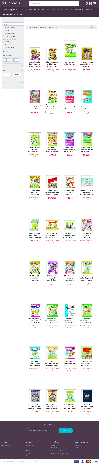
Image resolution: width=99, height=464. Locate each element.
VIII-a (48, 10)
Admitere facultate (9, 14)
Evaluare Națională (76, 10)
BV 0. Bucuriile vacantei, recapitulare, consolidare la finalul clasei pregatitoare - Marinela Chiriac (69, 278)
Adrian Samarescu (10, 27)
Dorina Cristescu (9, 47)
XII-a (66, 10)
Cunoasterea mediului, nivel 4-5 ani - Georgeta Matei (52, 320)
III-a (26, 10)
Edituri (28, 450)
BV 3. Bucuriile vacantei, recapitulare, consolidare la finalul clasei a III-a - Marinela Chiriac (34, 278)
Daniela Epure (9, 42)
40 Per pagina (54, 27)
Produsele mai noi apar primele (37, 27)
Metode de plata (56, 448)
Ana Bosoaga (8, 30)
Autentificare (5, 445)
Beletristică (20, 14)
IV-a (30, 10)
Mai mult (6, 52)
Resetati (21, 87)
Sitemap (28, 453)
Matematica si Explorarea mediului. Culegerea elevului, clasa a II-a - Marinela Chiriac (69, 192)
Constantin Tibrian (10, 39)
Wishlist (77, 448)
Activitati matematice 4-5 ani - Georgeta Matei (34, 363)
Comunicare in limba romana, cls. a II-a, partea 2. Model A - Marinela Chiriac (69, 107)
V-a (35, 10)
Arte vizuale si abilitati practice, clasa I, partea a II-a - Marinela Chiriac (52, 235)
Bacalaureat (88, 10)
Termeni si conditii (57, 456)
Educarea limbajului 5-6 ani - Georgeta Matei (52, 363)
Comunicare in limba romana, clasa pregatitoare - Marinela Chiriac (34, 235)
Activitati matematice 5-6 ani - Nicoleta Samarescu (69, 320)
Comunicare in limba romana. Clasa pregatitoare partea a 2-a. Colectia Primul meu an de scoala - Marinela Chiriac (34, 64)
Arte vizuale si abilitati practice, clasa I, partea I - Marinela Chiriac (69, 235)
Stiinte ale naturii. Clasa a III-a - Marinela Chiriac (51, 107)
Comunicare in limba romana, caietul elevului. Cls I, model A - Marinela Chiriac (87, 107)
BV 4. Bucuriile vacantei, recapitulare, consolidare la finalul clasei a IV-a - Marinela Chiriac (34, 192)
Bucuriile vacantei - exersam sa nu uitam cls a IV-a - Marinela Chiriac (51, 406)
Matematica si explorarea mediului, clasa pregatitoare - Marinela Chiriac (69, 406)
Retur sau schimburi (57, 450)
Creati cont (5, 448)
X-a (58, 10)
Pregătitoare (13, 10)
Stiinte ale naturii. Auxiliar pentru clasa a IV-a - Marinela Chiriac (51, 64)
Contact (28, 448)
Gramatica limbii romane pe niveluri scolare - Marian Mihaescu (52, 192)
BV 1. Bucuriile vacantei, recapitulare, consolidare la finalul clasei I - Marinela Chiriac (52, 278)
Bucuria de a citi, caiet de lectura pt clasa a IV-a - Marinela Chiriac (86, 64)
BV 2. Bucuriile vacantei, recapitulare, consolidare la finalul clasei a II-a (86, 235)
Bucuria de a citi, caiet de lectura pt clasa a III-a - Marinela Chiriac (34, 107)
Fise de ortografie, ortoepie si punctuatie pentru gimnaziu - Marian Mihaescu (86, 192)
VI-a (39, 10)
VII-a (43, 10)
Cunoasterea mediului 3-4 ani (69, 63)
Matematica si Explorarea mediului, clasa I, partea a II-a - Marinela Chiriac (34, 149)
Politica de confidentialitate (59, 453)
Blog (27, 456)
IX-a (53, 10)
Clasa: (5, 10)
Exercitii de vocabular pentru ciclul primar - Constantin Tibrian (87, 406)
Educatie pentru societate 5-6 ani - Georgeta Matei (69, 363)
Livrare (53, 445)
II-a (22, 10)
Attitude (37, 462)
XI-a (62, 10)
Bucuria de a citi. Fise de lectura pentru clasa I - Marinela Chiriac (87, 363)
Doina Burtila (8, 45)
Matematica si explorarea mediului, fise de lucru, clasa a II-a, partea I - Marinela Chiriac (52, 149)
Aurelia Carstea (9, 33)
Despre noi (29, 445)
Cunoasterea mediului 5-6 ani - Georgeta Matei (86, 320)
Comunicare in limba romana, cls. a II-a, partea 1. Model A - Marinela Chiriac (69, 149)
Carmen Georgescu (10, 36)
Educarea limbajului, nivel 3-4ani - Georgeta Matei (86, 278)
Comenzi (78, 445)
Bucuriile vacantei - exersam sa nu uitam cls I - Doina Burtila (34, 406)
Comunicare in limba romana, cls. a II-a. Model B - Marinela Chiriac (86, 149)
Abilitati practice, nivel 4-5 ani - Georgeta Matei (34, 320)
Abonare (66, 431)
